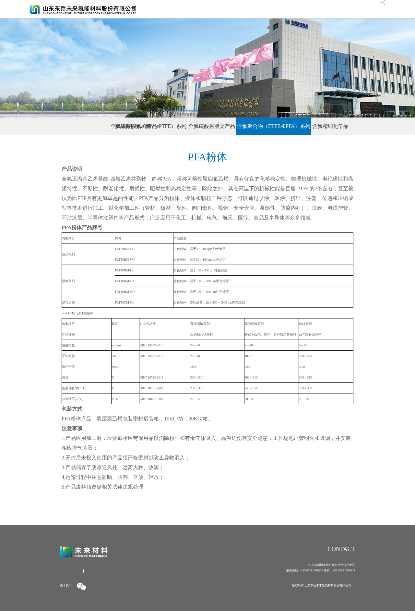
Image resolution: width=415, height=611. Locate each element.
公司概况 (259, 9)
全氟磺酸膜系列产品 (60, 126)
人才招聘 (320, 9)
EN (375, 9)
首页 (242, 9)
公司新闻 (279, 9)
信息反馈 (95, 571)
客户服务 (340, 9)
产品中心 (299, 9)
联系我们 (360, 9)
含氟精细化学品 (359, 126)
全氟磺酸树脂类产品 (211, 126)
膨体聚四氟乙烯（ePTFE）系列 (136, 126)
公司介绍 (71, 571)
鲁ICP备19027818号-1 (341, 585)
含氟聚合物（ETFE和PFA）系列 (288, 126)
